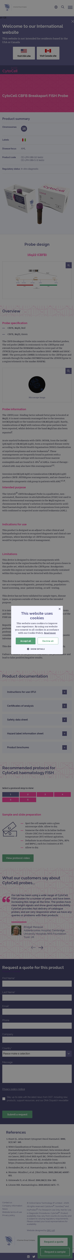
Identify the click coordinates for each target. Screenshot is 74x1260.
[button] (37, 648)
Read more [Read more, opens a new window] (50, 632)
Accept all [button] (25, 641)
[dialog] (37, 630)
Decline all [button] (47, 641)
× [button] (59, 609)
